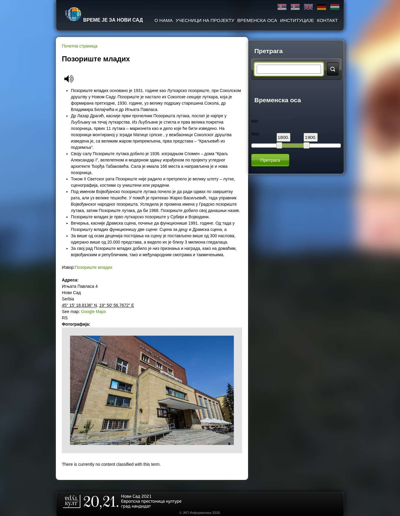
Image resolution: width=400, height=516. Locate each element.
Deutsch (321, 7)
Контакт (327, 20)
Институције (297, 20)
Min (254, 121)
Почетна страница (79, 46)
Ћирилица (281, 7)
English (308, 7)
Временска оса (257, 20)
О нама (163, 20)
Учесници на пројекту (205, 20)
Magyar (334, 7)
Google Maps (93, 311)
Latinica (295, 7)
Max (255, 133)
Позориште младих (93, 267)
